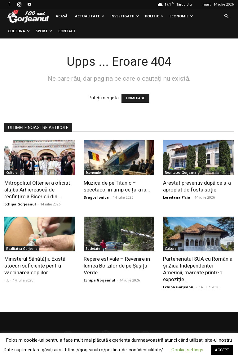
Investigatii (124, 16)
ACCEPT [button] (222, 350)
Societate (93, 248)
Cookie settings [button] (187, 350)
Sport (44, 31)
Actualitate (89, 16)
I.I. (6, 280)
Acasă (62, 16)
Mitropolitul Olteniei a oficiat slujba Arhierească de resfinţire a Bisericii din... (37, 190)
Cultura (19, 31)
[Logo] (28, 16)
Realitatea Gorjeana (180, 172)
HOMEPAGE (135, 98)
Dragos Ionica (96, 197)
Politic (154, 16)
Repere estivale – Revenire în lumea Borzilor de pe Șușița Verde (117, 266)
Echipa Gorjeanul (20, 204)
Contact (67, 31)
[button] (226, 16)
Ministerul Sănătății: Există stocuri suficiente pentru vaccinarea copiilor (34, 266)
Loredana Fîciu (176, 197)
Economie (181, 16)
